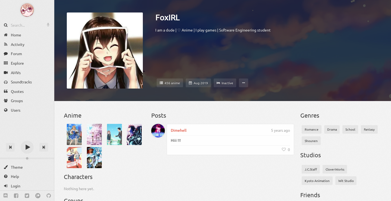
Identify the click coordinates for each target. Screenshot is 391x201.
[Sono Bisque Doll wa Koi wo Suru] (74, 157)
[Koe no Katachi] (114, 134)
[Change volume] (27, 158)
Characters (78, 176)
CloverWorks (335, 169)
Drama (332, 129)
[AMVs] (27, 72)
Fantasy (369, 129)
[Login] (27, 186)
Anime (72, 115)
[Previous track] (10, 147)
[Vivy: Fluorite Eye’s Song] (94, 157)
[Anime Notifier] (27, 10)
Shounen (311, 141)
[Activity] (27, 44)
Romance (312, 129)
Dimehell (179, 130)
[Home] (27, 35)
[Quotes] (27, 91)
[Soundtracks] (27, 82)
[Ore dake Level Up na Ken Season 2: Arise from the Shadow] (134, 134)
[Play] (27, 147)
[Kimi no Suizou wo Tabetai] (94, 134)
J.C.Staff (311, 169)
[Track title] (27, 137)
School (350, 129)
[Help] (27, 176)
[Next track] (43, 147)
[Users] (27, 110)
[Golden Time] (74, 134)
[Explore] (27, 63)
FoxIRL (167, 17)
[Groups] (27, 100)
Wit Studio (346, 180)
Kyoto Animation (317, 180)
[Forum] (27, 53)
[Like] (286, 149)
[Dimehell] (158, 130)
